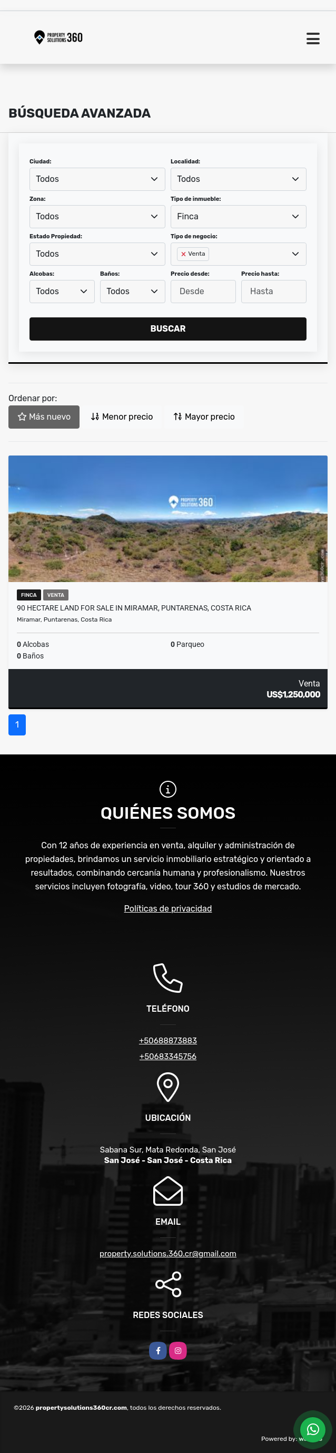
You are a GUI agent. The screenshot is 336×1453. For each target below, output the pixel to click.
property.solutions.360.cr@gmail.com (168, 1253)
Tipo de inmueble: (196, 199)
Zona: (37, 199)
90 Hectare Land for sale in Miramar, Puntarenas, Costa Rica (134, 608)
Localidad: (185, 161)
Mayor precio (204, 417)
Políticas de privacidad (168, 909)
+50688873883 (168, 1040)
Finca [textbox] (188, 216)
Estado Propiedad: (55, 236)
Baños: (110, 273)
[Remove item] (184, 254)
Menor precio (122, 417)
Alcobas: (41, 273)
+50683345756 (168, 1056)
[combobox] (97, 179)
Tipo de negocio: (194, 236)
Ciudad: (40, 161)
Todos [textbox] (47, 179)
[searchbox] (180, 271)
